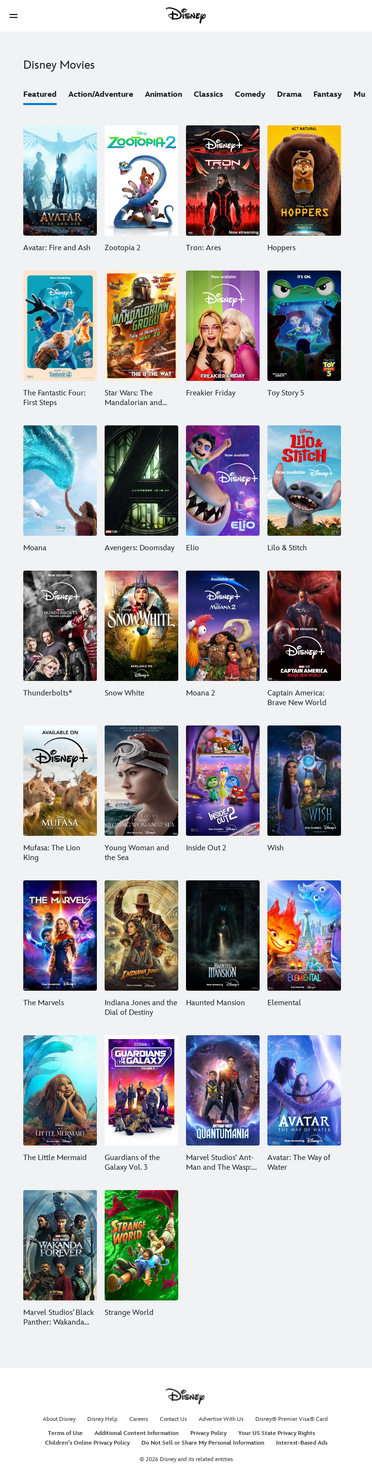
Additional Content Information (136, 1433)
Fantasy (327, 94)
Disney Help (102, 1419)
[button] (13, 15)
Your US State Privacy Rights (276, 1433)
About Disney (59, 1419)
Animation (163, 94)
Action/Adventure (100, 94)
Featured (40, 94)
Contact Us (173, 1419)
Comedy (250, 94)
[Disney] (186, 15)
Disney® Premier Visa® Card (291, 1419)
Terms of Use (65, 1433)
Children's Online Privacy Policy (87, 1443)
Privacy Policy (208, 1433)
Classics (208, 94)
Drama (289, 94)
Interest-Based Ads (301, 1443)
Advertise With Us (221, 1419)
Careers (138, 1419)
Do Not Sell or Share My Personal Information (202, 1443)
